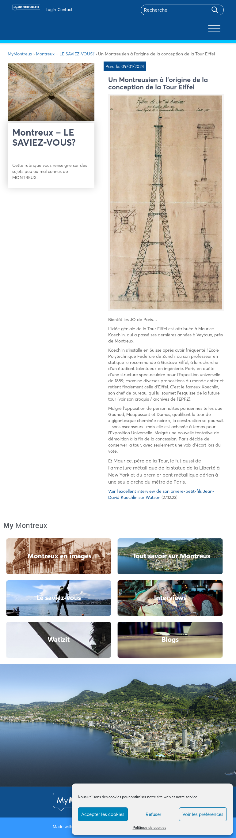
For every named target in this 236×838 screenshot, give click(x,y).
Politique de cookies (149, 827)
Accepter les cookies (102, 814)
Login (51, 9)
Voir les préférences (202, 814)
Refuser (153, 814)
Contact (65, 9)
